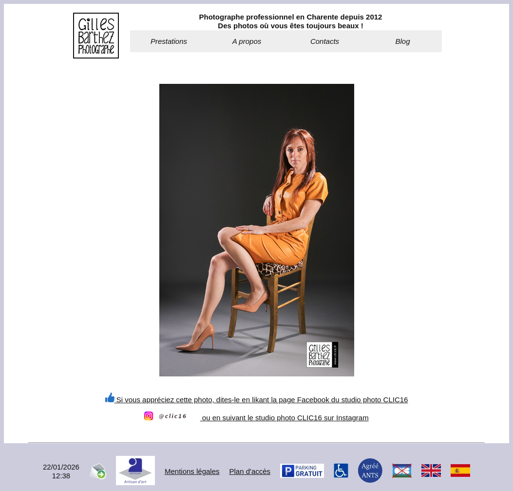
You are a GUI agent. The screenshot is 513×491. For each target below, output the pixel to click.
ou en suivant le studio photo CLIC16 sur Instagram (256, 417)
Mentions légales (192, 471)
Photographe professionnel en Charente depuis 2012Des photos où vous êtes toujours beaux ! (290, 21)
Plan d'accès (250, 471)
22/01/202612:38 (61, 471)
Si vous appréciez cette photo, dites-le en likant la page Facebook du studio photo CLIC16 (256, 399)
